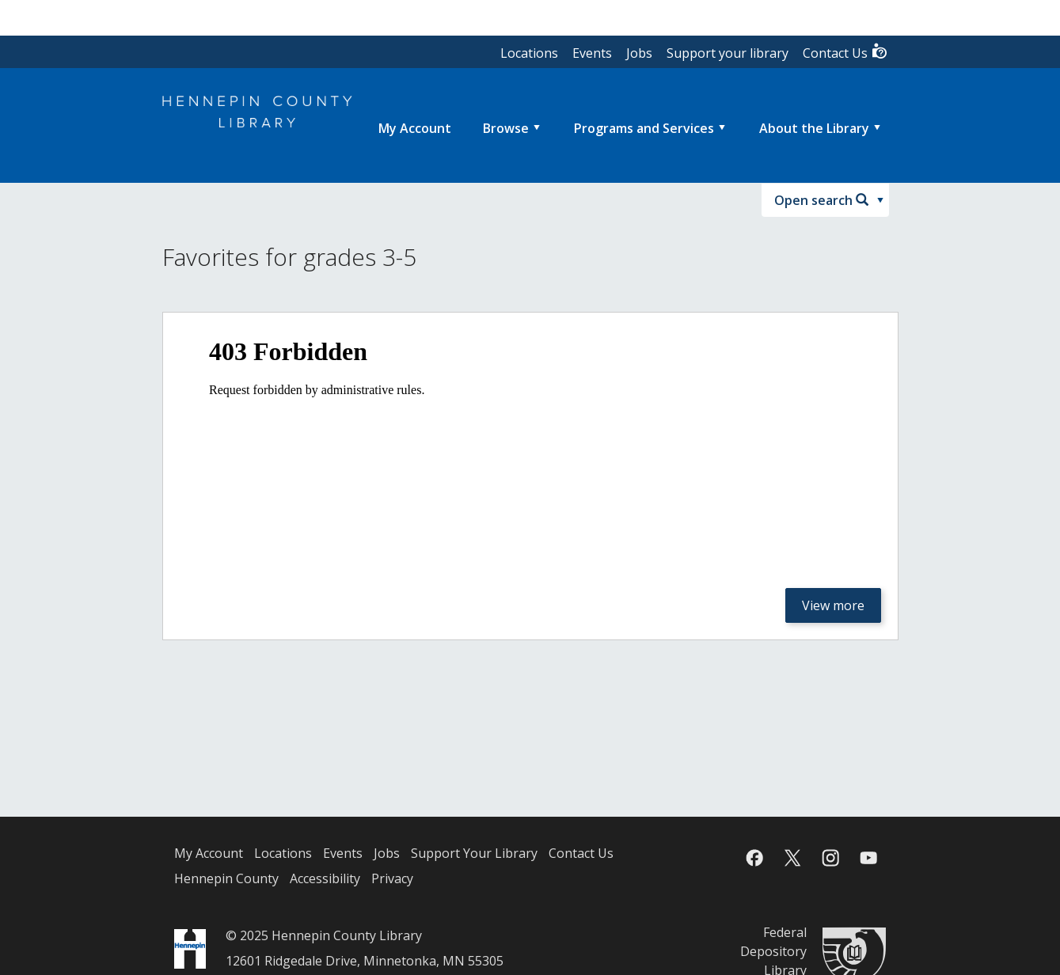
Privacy (392, 878)
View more (833, 605)
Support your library (727, 53)
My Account (208, 853)
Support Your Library (474, 853)
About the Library (814, 128)
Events (592, 53)
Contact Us (845, 52)
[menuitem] (415, 128)
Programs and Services (644, 128)
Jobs (639, 53)
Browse (506, 128)
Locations (529, 53)
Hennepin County (226, 878)
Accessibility (325, 878)
